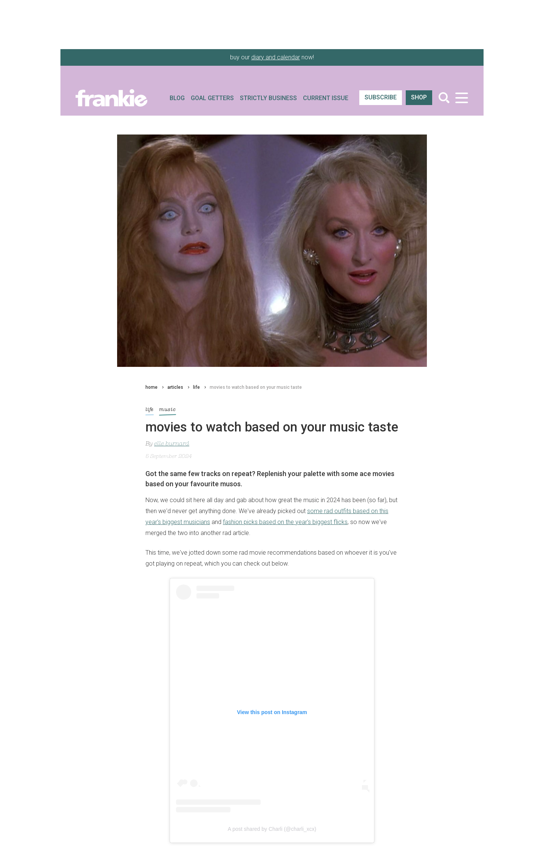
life (196, 387)
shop (419, 97)
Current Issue (325, 98)
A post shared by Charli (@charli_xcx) (272, 829)
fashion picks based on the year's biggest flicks (285, 522)
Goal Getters (212, 98)
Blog (177, 98)
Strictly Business (268, 98)
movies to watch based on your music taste (256, 387)
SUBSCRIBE (381, 97)
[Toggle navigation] (461, 98)
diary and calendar (275, 57)
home (151, 387)
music (167, 410)
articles (175, 387)
